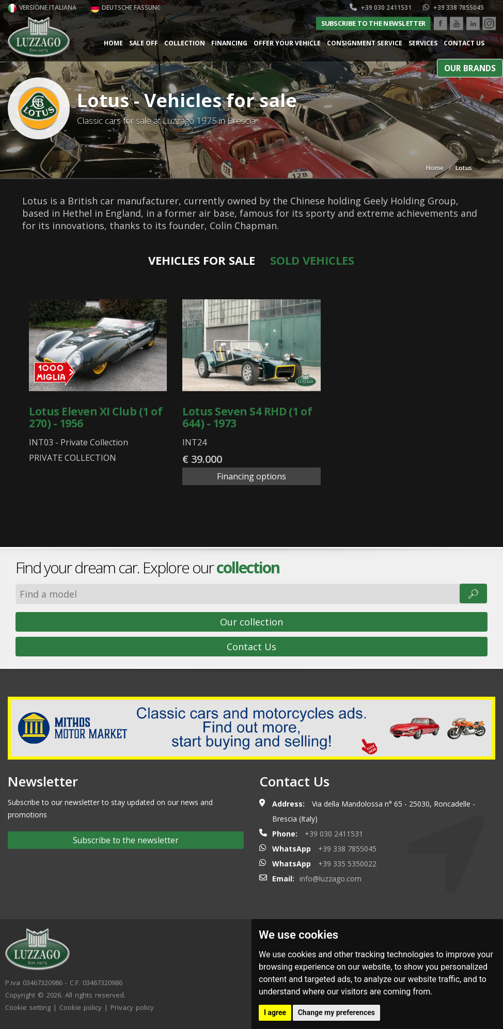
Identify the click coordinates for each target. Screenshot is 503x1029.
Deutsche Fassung (126, 7)
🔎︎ (473, 593)
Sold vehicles (312, 260)
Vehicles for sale (201, 260)
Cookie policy (80, 1007)
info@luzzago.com (330, 878)
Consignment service (364, 43)
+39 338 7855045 (453, 7)
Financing (229, 43)
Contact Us (251, 646)
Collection (184, 43)
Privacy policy (132, 1007)
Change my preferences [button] (336, 1012)
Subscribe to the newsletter (373, 23)
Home (113, 43)
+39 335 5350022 (347, 864)
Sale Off (143, 43)
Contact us (464, 43)
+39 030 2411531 (381, 7)
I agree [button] (275, 1012)
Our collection (251, 622)
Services (422, 43)
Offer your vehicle (287, 43)
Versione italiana (42, 7)
